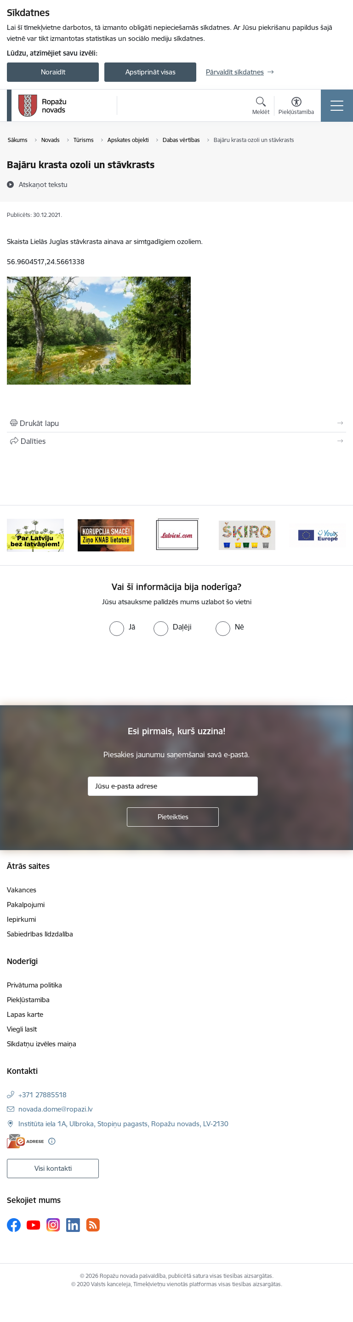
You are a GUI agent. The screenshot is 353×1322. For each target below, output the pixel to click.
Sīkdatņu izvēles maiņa (41, 1043)
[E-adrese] (25, 1141)
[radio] (122, 626)
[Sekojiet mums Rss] (93, 1224)
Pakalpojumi (26, 904)
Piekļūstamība (28, 999)
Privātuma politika (34, 985)
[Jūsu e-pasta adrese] (173, 786)
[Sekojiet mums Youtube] (33, 1224)
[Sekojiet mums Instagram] (53, 1224)
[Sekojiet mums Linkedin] (73, 1225)
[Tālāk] (335, 535)
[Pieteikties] (173, 817)
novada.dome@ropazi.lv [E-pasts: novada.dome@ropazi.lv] (55, 1109)
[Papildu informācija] (51, 1141)
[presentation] (77, 671)
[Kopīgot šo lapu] (176, 441)
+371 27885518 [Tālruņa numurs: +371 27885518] (42, 1094)
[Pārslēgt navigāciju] (337, 106)
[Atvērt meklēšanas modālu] (261, 107)
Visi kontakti (53, 1168)
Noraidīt (53, 72)
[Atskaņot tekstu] (43, 184)
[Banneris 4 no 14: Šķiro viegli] (247, 534)
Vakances (21, 889)
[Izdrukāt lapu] (176, 423)
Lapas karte (25, 1014)
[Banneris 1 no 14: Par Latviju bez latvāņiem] (35, 534)
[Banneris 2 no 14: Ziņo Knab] (106, 534)
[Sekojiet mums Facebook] (14, 1225)
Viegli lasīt (22, 1029)
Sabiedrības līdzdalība (40, 934)
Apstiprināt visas (150, 72)
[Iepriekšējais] (17, 535)
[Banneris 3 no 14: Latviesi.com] (176, 534)
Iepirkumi (21, 919)
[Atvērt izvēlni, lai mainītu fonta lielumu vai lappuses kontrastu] (296, 107)
